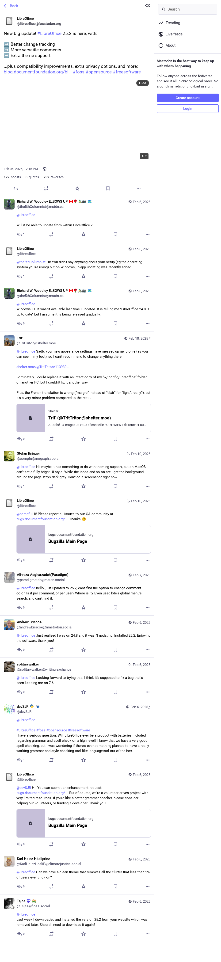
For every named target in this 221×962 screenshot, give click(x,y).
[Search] (187, 9)
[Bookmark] (108, 188)
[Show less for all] (147, 5)
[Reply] (15, 188)
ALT (144, 156)
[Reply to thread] (21, 234)
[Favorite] (77, 188)
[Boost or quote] (46, 188)
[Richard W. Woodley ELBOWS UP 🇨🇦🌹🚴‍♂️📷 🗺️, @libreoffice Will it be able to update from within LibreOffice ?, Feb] (77, 218)
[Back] (70, 6)
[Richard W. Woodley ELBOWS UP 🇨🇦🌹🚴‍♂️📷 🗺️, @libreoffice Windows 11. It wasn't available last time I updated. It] (77, 307)
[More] (138, 189)
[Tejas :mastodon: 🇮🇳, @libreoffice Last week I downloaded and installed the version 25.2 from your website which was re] (77, 918)
